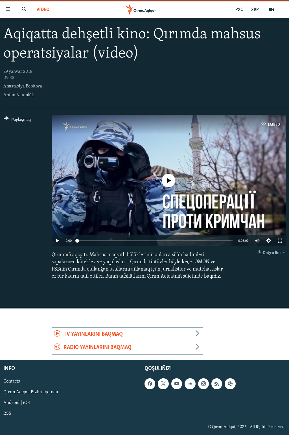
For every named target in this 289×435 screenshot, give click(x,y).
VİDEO (43, 9)
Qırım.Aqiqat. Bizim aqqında (30, 392)
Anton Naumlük (18, 95)
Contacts (11, 381)
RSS (7, 413)
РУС (239, 9)
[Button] (17, 120)
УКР (255, 9)
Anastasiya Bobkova (22, 86)
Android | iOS (16, 403)
